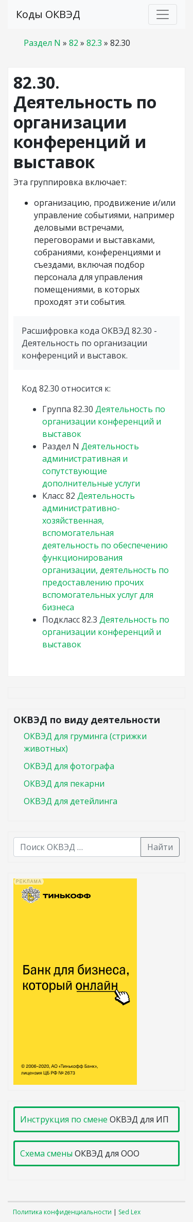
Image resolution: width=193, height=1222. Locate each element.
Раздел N (42, 42)
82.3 (94, 42)
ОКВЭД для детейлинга (70, 801)
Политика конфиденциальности (62, 1212)
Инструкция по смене (64, 1119)
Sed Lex (129, 1212)
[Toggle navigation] (162, 14)
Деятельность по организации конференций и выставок (103, 421)
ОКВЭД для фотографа (69, 766)
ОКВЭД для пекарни (64, 783)
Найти (160, 847)
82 (73, 42)
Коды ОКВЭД (48, 14)
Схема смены (46, 1153)
